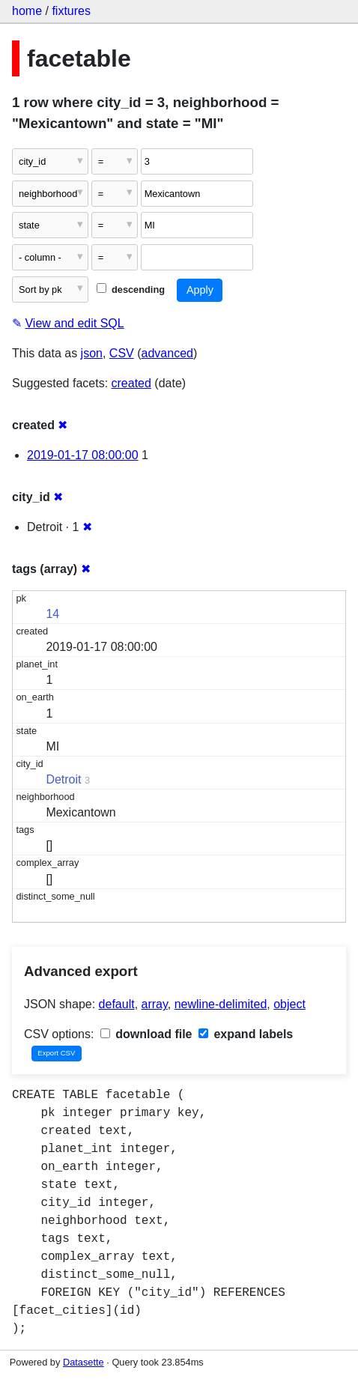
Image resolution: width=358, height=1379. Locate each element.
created (131, 383)
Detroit (63, 779)
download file (146, 1034)
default (117, 1004)
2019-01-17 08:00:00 (83, 455)
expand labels (245, 1034)
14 (52, 613)
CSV (121, 353)
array (155, 1004)
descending (131, 289)
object (289, 1004)
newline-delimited (221, 1004)
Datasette (83, 1362)
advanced (167, 353)
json (92, 353)
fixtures (71, 10)
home (27, 10)
